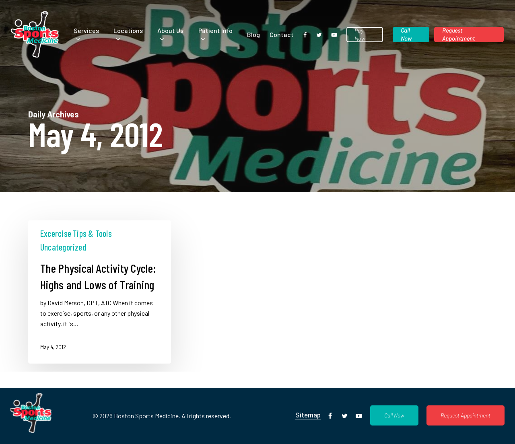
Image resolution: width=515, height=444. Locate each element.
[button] (394, 415)
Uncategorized (63, 247)
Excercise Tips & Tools (76, 233)
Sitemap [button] (308, 415)
